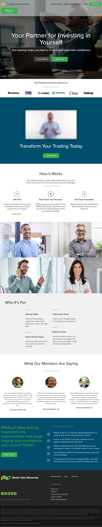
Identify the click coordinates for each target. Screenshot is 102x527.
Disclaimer (26, 500)
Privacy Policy (18, 500)
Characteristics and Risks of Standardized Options (64, 509)
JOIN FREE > (17, 214)
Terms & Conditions (7, 500)
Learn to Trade (56, 497)
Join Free (95, 4)
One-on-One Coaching (59, 494)
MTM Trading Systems (73, 4)
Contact (54, 492)
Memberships (56, 4)
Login (85, 4)
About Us (54, 489)
